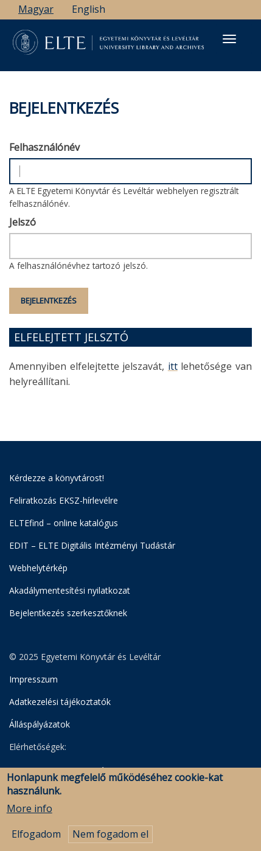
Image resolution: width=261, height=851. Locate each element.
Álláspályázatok (39, 724)
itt (173, 366)
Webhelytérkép (38, 568)
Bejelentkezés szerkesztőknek (68, 613)
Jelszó (22, 222)
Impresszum (33, 679)
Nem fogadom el (110, 839)
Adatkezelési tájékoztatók (60, 701)
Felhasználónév (44, 147)
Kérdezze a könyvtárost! (56, 478)
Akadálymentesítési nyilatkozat (69, 590)
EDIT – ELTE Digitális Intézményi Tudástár (92, 545)
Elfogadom (36, 839)
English (88, 9)
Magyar (36, 9)
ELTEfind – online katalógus (63, 523)
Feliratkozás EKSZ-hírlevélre (63, 500)
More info (29, 813)
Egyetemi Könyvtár (70, 770)
